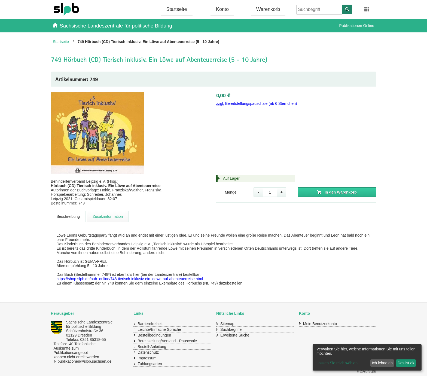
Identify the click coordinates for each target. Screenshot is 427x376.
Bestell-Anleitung (152, 346)
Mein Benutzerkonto (320, 324)
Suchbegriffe (231, 329)
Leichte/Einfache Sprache (159, 329)
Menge (230, 192)
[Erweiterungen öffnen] (367, 9)
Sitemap (227, 324)
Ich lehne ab (382, 363)
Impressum (147, 358)
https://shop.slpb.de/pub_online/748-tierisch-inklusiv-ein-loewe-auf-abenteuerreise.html (130, 279)
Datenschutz (148, 352)
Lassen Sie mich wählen (337, 363)
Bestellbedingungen (154, 335)
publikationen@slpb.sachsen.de (79, 361)
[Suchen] (347, 9)
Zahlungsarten (150, 364)
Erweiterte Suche (234, 335)
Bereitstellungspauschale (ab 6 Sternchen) (256, 103)
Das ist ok (406, 363)
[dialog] (367, 357)
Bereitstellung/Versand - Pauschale (167, 341)
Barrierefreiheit (150, 324)
